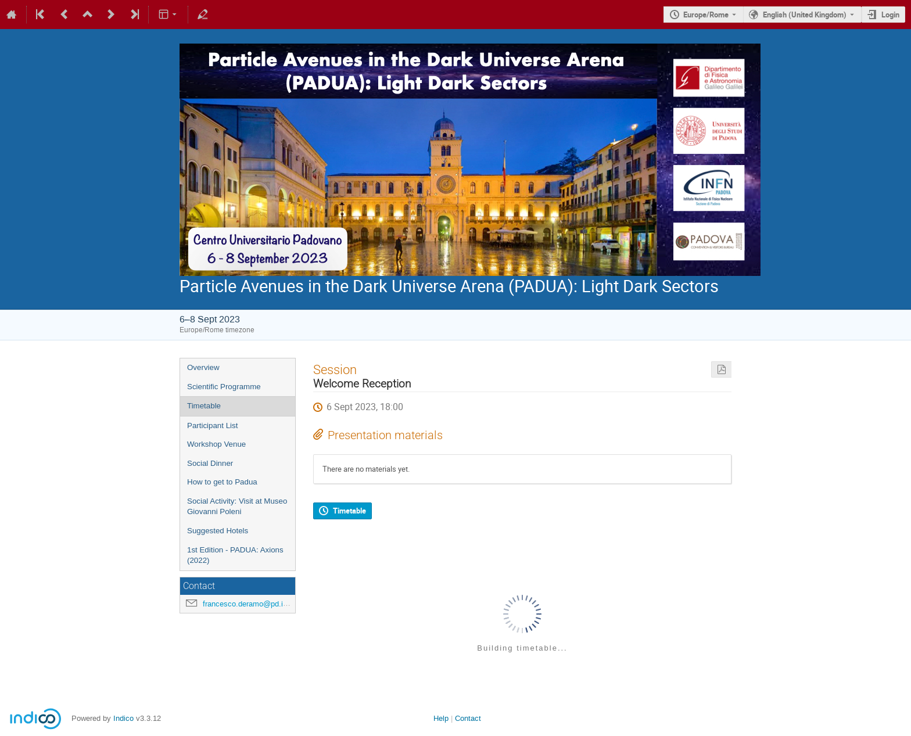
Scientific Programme (224, 386)
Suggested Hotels (217, 530)
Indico (123, 718)
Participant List (212, 425)
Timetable (204, 405)
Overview (203, 367)
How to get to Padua (222, 481)
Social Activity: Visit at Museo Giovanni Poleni (237, 506)
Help (441, 718)
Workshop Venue (216, 444)
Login (890, 14)
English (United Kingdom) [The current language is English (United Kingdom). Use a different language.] (805, 14)
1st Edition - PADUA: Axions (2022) (235, 555)
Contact (468, 718)
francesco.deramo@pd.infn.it (251, 604)
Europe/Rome (706, 14)
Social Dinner (210, 463)
